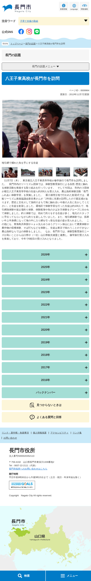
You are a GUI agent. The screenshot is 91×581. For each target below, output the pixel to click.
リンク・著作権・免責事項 (15, 432)
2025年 (45, 267)
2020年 (45, 329)
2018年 (45, 354)
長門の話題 (30, 43)
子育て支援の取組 (29, 21)
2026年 (45, 254)
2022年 (45, 304)
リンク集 (77, 432)
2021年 (45, 317)
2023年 (45, 292)
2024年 (45, 279)
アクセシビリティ (59, 432)
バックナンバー (45, 392)
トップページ (16, 43)
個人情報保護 (39, 432)
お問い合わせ (10, 438)
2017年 (45, 367)
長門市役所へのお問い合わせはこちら (28, 468)
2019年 (45, 342)
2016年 (45, 380)
